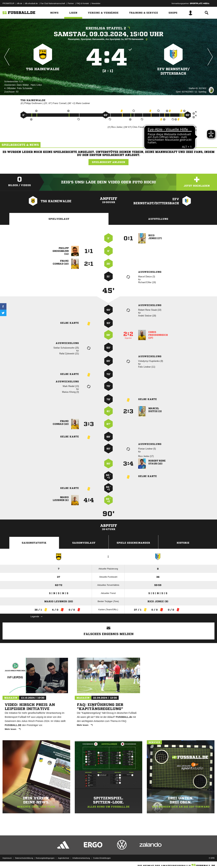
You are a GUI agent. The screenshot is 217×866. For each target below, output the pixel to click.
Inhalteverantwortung (81, 858)
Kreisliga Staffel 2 (109, 28)
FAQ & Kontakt (83, 3)
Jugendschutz (63, 858)
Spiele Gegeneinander (133, 543)
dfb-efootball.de (31, 3)
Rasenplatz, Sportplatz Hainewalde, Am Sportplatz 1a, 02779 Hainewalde (108, 39)
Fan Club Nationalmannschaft (53, 3)
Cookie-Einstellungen (102, 858)
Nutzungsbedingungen (45, 858)
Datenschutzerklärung (24, 858)
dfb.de (19, 3)
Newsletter (96, 3)
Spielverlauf (58, 219)
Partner (71, 3)
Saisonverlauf (83, 543)
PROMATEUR (8, 3)
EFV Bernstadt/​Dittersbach (173, 71)
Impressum (7, 858)
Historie (183, 543)
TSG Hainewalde (43, 69)
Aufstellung (158, 219)
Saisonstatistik (34, 543)
